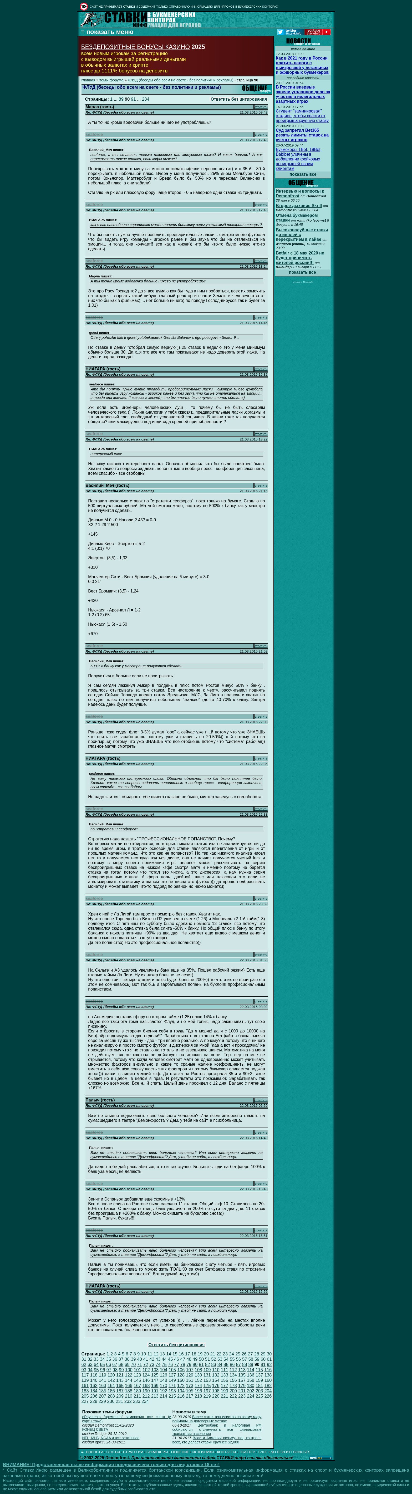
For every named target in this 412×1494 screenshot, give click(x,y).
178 (233, 1385)
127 (172, 1375)
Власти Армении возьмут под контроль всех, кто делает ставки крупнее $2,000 (216, 1440)
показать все (303, 174)
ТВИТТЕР (247, 1452)
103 (155, 1369)
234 (145, 99)
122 (128, 1375)
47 (182, 1359)
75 (164, 1364)
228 (93, 1401)
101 (137, 1369)
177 (224, 1385)
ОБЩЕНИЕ (180, 1452)
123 (137, 1375)
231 (119, 1401)
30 (269, 1353)
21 (212, 1353)
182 (268, 1385)
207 (102, 1396)
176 (216, 1385)
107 (190, 1369)
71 (139, 1364)
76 (170, 1364)
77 (176, 1364)
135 (242, 1375)
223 (242, 1396)
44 (164, 1359)
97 (108, 1369)
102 (146, 1369)
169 (155, 1385)
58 (250, 1359)
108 (198, 1369)
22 (218, 1353)
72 (145, 1364)
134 (233, 1375)
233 (136, 1401)
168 (146, 1385)
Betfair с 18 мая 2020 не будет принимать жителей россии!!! (300, 258)
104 (163, 1369)
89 (121, 99)
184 (94, 1390)
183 (85, 1390)
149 (172, 1380)
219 (207, 1396)
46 (176, 1359)
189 (137, 1390)
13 (162, 1353)
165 (120, 1385)
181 (259, 1385)
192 (163, 1390)
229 (102, 1401)
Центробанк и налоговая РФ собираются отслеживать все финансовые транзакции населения (216, 1429)
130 (198, 1375)
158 (250, 1380)
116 (268, 1369)
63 (90, 1364)
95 (96, 1369)
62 (84, 1364)
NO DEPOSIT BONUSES (291, 1452)
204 (268, 1390)
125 (155, 1375)
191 (155, 1390)
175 (207, 1385)
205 (85, 1396)
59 (257, 1359)
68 (121, 1364)
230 (111, 1401)
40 (139, 1359)
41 (145, 1359)
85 (225, 1364)
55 (232, 1359)
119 (102, 1375)
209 (120, 1396)
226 (268, 1396)
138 (268, 1375)
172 (181, 1385)
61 (269, 1359)
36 (114, 1359)
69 (127, 1364)
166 (128, 1385)
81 (201, 1364)
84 (219, 1364)
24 (231, 1353)
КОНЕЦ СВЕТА (95, 1429)
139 (85, 1380)
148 (163, 1380)
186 (111, 1390)
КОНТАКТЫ (226, 1452)
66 (108, 1364)
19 (200, 1353)
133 (224, 1375)
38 (127, 1359)
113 (242, 1369)
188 (128, 1390)
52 (213, 1359)
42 (151, 1359)
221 (224, 1396)
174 (198, 1385)
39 (133, 1359)
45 (170, 1359)
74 (158, 1364)
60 (263, 1359)
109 (207, 1369)
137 (259, 1375)
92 (269, 1364)
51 (207, 1359)
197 (207, 1390)
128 (181, 1375)
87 (238, 1364)
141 (102, 1380)
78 (182, 1364)
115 (259, 1369)
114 (250, 1369)
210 (128, 1396)
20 (206, 1353)
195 (189, 1390)
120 (111, 1375)
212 (146, 1396)
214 (163, 1396)
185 (102, 1390)
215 (172, 1396)
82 (207, 1364)
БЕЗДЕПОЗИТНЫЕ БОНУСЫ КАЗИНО (135, 46)
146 (146, 1380)
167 (137, 1385)
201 (242, 1390)
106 (181, 1369)
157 (242, 1380)
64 (96, 1364)
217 (189, 1396)
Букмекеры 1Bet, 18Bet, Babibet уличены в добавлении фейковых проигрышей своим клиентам (299, 159)
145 (137, 1380)
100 (129, 1369)
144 (128, 1380)
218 (198, 1396)
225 (259, 1396)
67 (114, 1364)
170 (163, 1385)
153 (207, 1380)
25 (237, 1353)
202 (250, 1390)
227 (85, 1401)
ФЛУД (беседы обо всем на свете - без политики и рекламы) (180, 80)
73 (151, 1364)
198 (216, 1390)
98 (115, 1369)
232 (128, 1401)
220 (216, 1396)
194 (181, 1390)
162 (94, 1385)
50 (201, 1359)
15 (174, 1353)
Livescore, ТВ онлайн (303, 282)
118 (94, 1375)
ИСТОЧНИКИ (203, 1452)
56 (238, 1359)
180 (250, 1385)
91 (133, 99)
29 (263, 1353)
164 (111, 1385)
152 (198, 1380)
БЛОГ (262, 1452)
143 (120, 1380)
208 (111, 1396)
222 (233, 1396)
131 (207, 1375)
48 (188, 1359)
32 (90, 1359)
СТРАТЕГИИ (133, 1452)
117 (85, 1375)
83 (213, 1364)
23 (225, 1353)
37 (121, 1359)
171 (172, 1385)
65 (102, 1364)
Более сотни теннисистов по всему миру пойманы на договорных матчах (216, 1419)
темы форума (111, 80)
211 (137, 1396)
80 (195, 1364)
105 (172, 1369)
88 (244, 1364)
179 (242, 1385)
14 (168, 1353)
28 (256, 1353)
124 (146, 1375)
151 (189, 1380)
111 (224, 1369)
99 (121, 1369)
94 (90, 1369)
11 (149, 1353)
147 (155, 1380)
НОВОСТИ (94, 1452)
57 (244, 1359)
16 (181, 1353)
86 (232, 1364)
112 (233, 1369)
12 (156, 1353)
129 (189, 1375)
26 (244, 1353)
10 (143, 1353)
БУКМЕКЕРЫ (157, 1452)
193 (172, 1390)
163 (102, 1385)
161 (85, 1385)
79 (188, 1364)
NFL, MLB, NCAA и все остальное (111, 1438)
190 (146, 1390)
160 (268, 1380)
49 (195, 1359)
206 (94, 1396)
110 (216, 1369)
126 (163, 1375)
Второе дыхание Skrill (299, 205)
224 (250, 1396)
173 (189, 1385)
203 (259, 1390)
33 (96, 1359)
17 (187, 1353)
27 (250, 1353)
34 (102, 1359)
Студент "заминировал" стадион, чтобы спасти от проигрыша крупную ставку (302, 116)
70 (133, 1364)
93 (84, 1369)
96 (102, 1369)
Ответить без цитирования (239, 99)
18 (193, 1353)
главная (88, 80)
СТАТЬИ (113, 1452)
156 (233, 1380)
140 (94, 1380)
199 (224, 1390)
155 (224, 1380)
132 (216, 1375)
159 (259, 1380)
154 (216, 1380)
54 (225, 1359)
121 (120, 1375)
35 (108, 1359)
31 (84, 1359)
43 (158, 1359)
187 (120, 1390)
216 (181, 1396)
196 (198, 1390)
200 (233, 1390)
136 (250, 1375)
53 (219, 1359)
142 (111, 1380)
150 (181, 1380)
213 (155, 1396)
